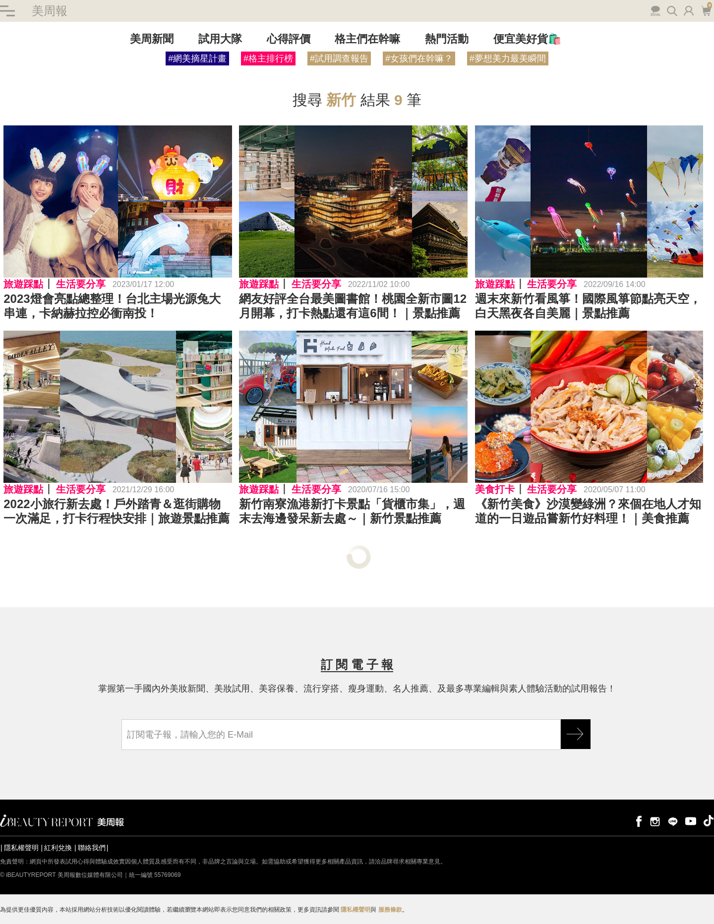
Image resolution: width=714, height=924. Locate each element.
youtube (690, 820)
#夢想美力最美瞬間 (508, 58)
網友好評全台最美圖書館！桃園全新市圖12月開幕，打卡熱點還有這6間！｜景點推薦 (353, 306)
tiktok (708, 820)
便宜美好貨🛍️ (527, 39)
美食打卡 (495, 489)
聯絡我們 (92, 848)
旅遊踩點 (23, 284)
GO (576, 734)
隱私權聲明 (21, 848)
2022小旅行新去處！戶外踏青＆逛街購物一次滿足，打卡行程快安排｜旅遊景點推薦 (116, 511)
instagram (655, 820)
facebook (637, 820)
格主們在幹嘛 (367, 39)
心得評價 (288, 39)
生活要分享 (81, 284)
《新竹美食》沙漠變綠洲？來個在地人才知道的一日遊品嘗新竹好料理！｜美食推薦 (588, 511)
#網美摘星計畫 (197, 58)
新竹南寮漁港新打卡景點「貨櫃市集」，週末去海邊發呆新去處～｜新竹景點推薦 (352, 511)
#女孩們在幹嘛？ (419, 58)
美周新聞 (152, 39)
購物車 (706, 10)
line (672, 820)
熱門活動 (447, 39)
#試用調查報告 (339, 58)
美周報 (49, 10)
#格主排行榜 (268, 58)
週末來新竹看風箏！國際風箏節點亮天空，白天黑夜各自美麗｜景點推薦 (588, 306)
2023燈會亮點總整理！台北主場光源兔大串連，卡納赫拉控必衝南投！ (111, 306)
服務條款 (390, 909)
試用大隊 (220, 39)
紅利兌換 (58, 848)
